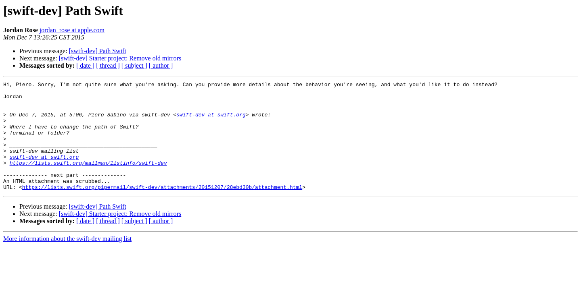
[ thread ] (108, 65)
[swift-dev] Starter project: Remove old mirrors (120, 58)
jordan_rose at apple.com (72, 30)
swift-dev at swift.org (211, 121)
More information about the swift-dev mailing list (67, 260)
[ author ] (161, 65)
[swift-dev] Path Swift (97, 51)
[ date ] (85, 65)
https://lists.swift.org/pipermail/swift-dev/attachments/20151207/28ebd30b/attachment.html (162, 208)
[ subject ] (134, 65)
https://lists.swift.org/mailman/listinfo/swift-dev (88, 179)
